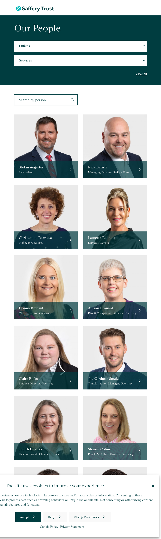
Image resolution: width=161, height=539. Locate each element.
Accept (24, 517)
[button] (153, 486)
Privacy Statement (72, 527)
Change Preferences (86, 517)
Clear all (141, 74)
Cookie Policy (49, 527)
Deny (51, 517)
